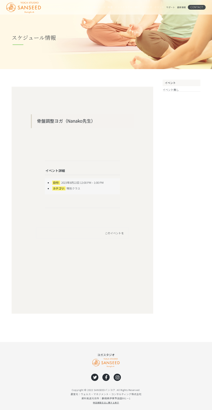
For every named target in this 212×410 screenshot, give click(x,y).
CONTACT (198, 7)
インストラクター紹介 (123, 7)
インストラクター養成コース (86, 7)
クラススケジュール (58, 7)
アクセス (143, 7)
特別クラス (73, 188)
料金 (106, 7)
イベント (156, 7)
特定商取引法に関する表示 (106, 402)
